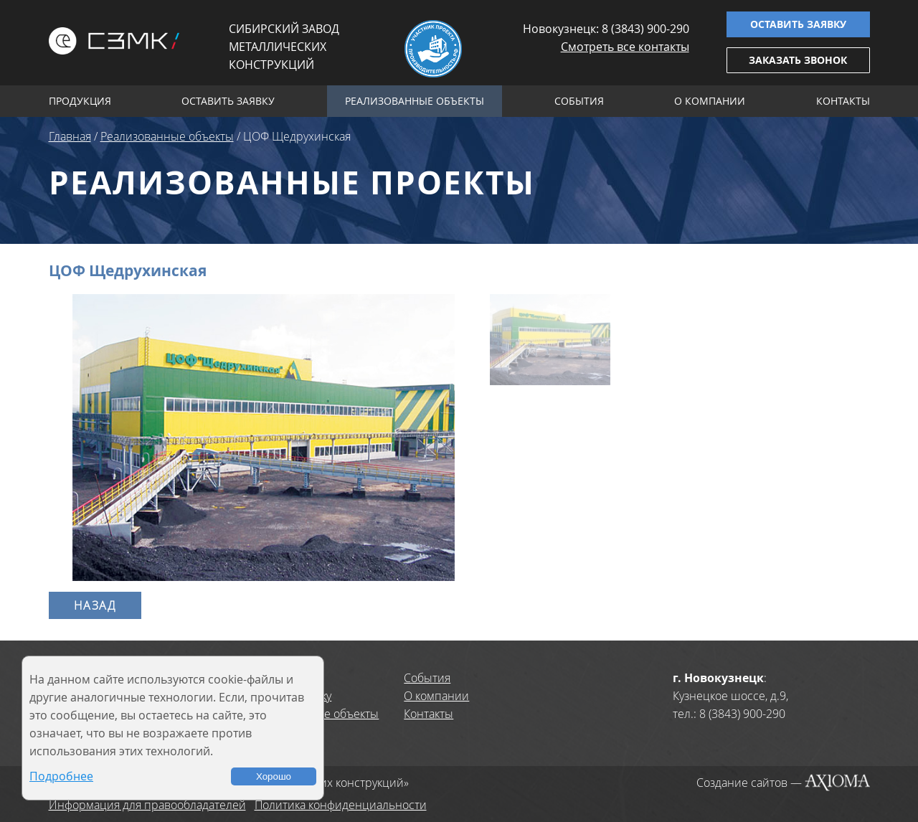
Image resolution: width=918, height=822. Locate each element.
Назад (95, 605)
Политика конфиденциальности (341, 805)
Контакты (843, 101)
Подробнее (61, 776)
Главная (70, 136)
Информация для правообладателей (147, 805)
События (579, 101)
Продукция (80, 101)
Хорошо (273, 776)
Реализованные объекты (414, 101)
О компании (709, 101)
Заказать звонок (798, 60)
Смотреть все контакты (625, 47)
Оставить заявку (798, 24)
